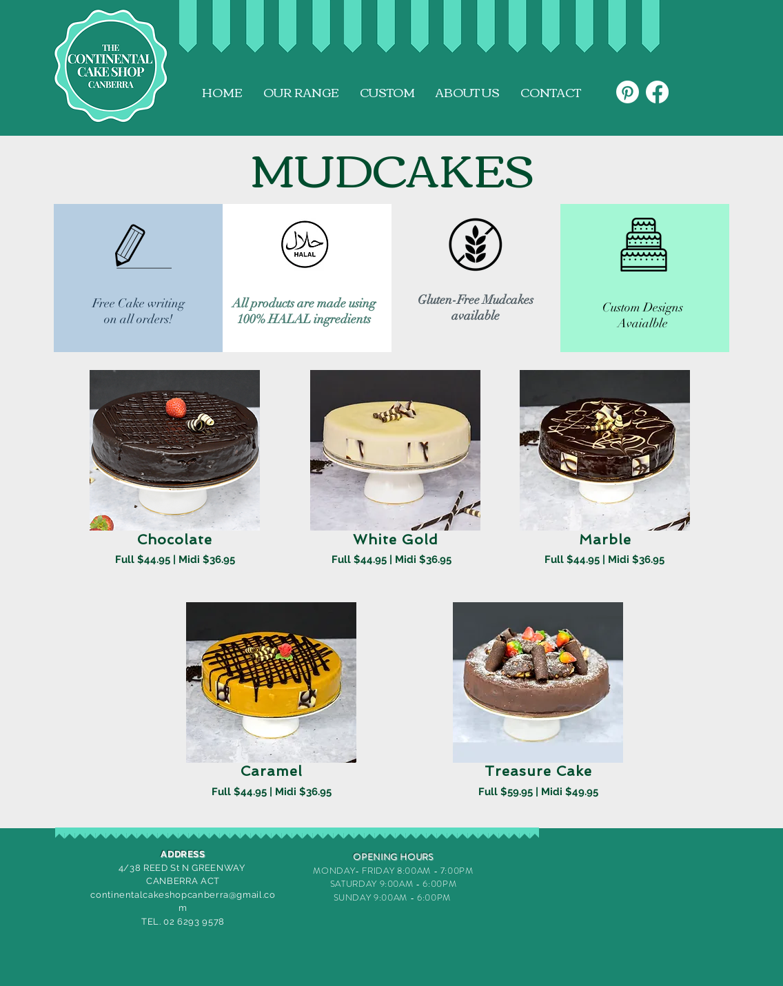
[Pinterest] (627, 92)
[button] (301, 92)
